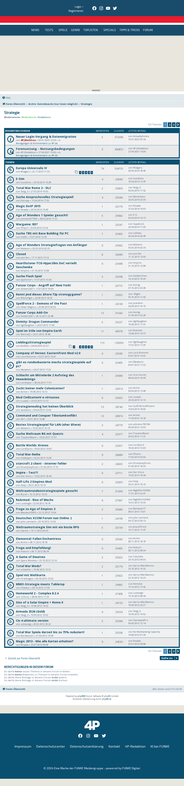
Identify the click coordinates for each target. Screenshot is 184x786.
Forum (148, 23)
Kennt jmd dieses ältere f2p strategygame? (49, 287)
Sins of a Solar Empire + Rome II (39, 595)
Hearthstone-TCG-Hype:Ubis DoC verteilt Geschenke (46, 258)
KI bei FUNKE (160, 740)
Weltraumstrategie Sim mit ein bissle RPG (47, 520)
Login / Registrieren (153, 5)
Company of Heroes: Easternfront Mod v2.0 (48, 346)
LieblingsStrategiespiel (33, 335)
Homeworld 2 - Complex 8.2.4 (37, 586)
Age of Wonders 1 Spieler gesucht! (42, 208)
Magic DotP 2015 (28, 199)
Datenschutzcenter (50, 740)
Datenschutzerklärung (86, 740)
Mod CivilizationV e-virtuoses (37, 390)
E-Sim (20, 172)
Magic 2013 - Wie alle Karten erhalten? (44, 634)
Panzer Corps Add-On (32, 306)
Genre (75, 23)
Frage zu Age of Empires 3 (35, 502)
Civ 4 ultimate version (32, 614)
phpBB (80, 689)
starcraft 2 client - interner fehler (41, 457)
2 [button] (169, 118)
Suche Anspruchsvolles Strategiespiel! (44, 190)
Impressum (22, 740)
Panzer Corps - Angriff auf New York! (43, 278)
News (35, 23)
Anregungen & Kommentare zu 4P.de (37, 136)
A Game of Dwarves (30, 550)
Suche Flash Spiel (29, 269)
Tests (49, 23)
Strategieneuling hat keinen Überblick (44, 399)
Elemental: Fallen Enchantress (38, 532)
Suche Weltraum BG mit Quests (39, 427)
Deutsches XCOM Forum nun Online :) (44, 511)
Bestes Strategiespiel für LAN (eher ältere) (48, 418)
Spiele (63, 23)
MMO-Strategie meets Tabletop (40, 577)
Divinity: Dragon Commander (37, 315)
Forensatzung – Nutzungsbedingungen (45, 142)
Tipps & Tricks (129, 23)
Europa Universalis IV (31, 161)
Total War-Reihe (28, 447)
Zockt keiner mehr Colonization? (40, 381)
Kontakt (114, 740)
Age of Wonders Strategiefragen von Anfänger (51, 238)
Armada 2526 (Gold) (30, 605)
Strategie (12, 106)
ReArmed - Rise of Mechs (34, 493)
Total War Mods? (28, 559)
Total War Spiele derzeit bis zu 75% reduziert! (50, 625)
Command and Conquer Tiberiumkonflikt (46, 409)
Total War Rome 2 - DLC (33, 181)
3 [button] (173, 118)
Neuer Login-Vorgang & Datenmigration (46, 130)
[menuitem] (6, 90)
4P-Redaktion (135, 740)
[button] (178, 118)
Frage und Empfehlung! (33, 541)
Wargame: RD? (27, 217)
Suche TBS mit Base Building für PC (42, 226)
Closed (21, 247)
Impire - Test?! (27, 466)
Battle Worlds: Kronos (32, 438)
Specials (109, 23)
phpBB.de (106, 692)
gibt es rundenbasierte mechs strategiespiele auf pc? (53, 357)
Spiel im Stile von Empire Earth (39, 324)
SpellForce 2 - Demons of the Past (41, 297)
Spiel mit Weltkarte (30, 568)
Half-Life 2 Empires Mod (34, 475)
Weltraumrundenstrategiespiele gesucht (47, 484)
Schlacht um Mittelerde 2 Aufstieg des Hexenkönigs (45, 370)
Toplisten (90, 23)
